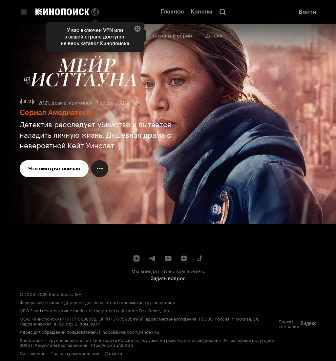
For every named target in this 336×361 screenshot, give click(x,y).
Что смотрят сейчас (54, 168)
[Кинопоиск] (62, 12)
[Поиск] (223, 12)
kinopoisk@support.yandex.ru (129, 331)
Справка (113, 352)
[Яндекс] (308, 323)
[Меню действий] (99, 168)
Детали (213, 36)
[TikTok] (199, 258)
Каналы (201, 11)
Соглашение (32, 352)
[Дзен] (184, 258)
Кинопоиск (60, 293)
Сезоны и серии (172, 36)
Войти (307, 11)
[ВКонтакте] (136, 258)
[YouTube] (168, 258)
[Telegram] (152, 258)
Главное (172, 11)
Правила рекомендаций (75, 352)
